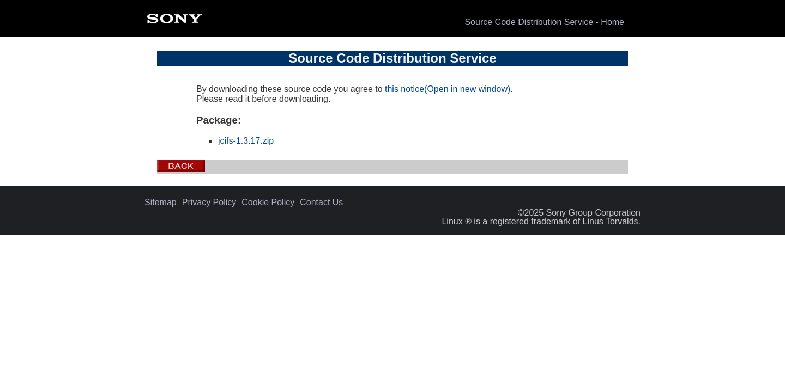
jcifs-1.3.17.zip (246, 140)
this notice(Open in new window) (447, 89)
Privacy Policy (209, 202)
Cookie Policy (267, 202)
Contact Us (321, 202)
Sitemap (160, 202)
